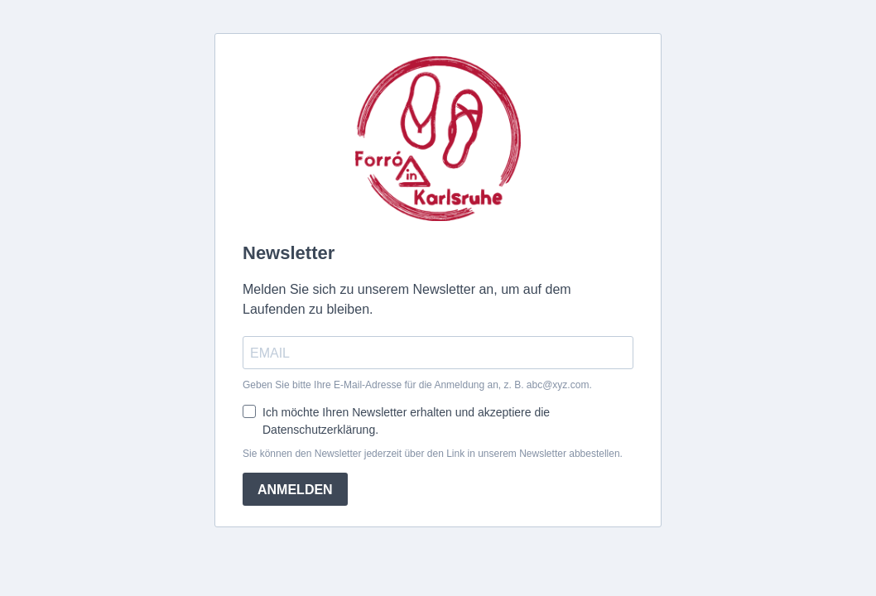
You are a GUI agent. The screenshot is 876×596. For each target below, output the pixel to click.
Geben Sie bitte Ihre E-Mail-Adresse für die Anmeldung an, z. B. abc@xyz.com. (417, 385)
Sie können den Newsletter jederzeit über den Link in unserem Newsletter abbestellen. (433, 453)
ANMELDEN (295, 490)
